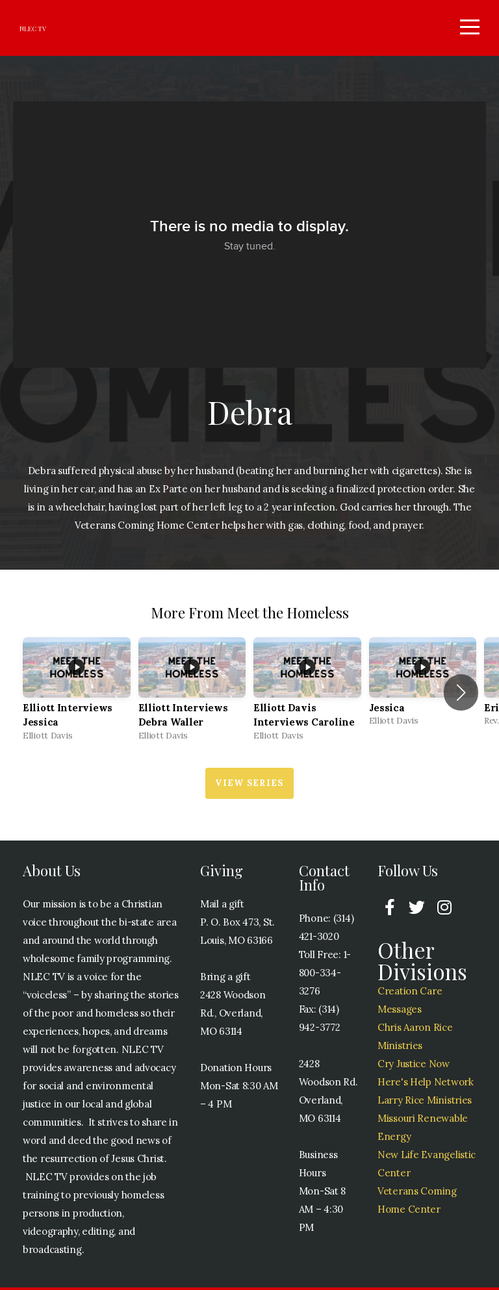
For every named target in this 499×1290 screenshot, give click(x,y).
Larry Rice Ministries (424, 1102)
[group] (77, 695)
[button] (461, 695)
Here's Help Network (425, 1084)
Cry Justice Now (413, 1066)
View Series (249, 785)
